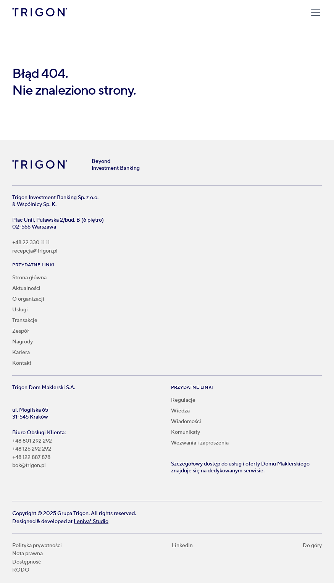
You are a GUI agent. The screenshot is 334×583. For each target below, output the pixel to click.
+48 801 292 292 (32, 441)
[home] (39, 12)
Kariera (21, 352)
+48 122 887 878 (31, 457)
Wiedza (180, 410)
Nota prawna (27, 554)
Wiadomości (186, 421)
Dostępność (26, 562)
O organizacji (28, 299)
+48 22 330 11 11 (31, 243)
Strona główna (29, 277)
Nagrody (22, 341)
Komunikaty (185, 432)
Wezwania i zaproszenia (200, 443)
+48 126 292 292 (31, 449)
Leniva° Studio (91, 521)
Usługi (20, 309)
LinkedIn (182, 546)
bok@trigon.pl (29, 465)
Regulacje (183, 400)
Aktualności (26, 288)
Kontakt (21, 363)
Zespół (20, 331)
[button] (314, 12)
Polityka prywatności (37, 546)
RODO (20, 570)
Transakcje (24, 320)
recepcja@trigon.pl (35, 251)
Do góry (312, 546)
